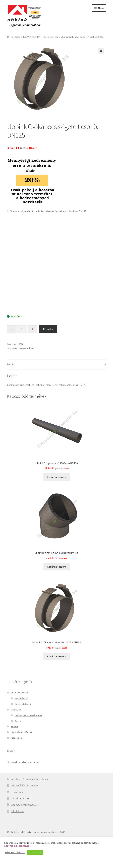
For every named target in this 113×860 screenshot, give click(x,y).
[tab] (56, 365)
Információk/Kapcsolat (24, 785)
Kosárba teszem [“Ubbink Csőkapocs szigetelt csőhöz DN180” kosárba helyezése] (56, 656)
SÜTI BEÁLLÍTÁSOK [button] (15, 852)
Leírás (10, 364)
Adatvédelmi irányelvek (24, 804)
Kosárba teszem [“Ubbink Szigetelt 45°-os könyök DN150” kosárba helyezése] (56, 566)
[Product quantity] (21, 329)
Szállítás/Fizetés (21, 798)
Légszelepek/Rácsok (21, 732)
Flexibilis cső (21, 698)
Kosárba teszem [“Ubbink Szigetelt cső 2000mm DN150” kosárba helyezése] (56, 477)
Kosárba (48, 329)
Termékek (17, 792)
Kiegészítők (17, 737)
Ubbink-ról (17, 811)
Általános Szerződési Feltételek (29, 779)
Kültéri (14, 726)
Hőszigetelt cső (51, 36)
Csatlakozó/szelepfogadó (28, 715)
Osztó (18, 720)
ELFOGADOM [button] (35, 852)
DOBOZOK (16, 709)
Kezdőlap (15, 36)
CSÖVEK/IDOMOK (31, 36)
